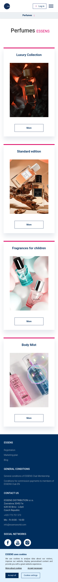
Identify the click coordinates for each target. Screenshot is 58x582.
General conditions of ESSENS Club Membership (27, 476)
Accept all (12, 575)
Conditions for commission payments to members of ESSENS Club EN (29, 482)
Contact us (11, 493)
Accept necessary (35, 568)
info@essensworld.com (15, 524)
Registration (9, 450)
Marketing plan (11, 455)
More (29, 128)
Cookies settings (31, 575)
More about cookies (13, 568)
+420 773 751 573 (12, 515)
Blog (6, 460)
